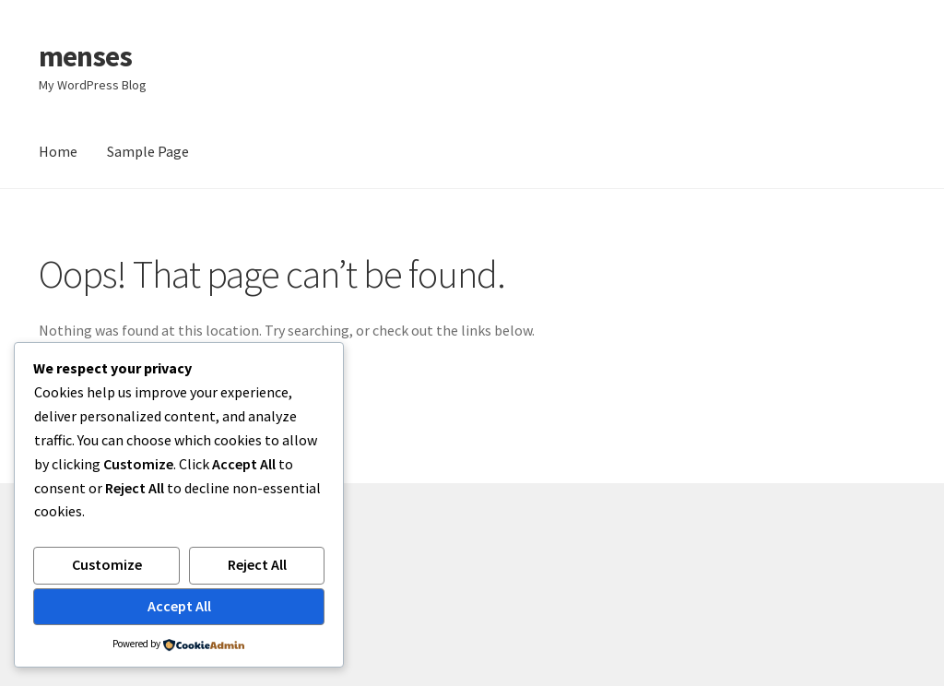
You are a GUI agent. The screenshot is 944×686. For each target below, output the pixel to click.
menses (85, 56)
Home (58, 151)
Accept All (179, 606)
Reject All (257, 564)
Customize (107, 564)
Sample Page (148, 151)
